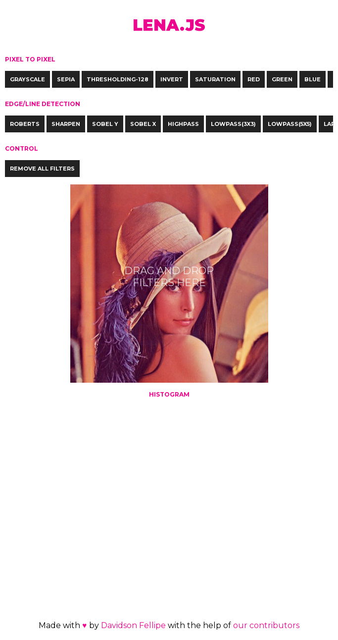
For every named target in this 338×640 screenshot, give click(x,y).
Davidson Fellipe (133, 625)
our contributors (266, 625)
